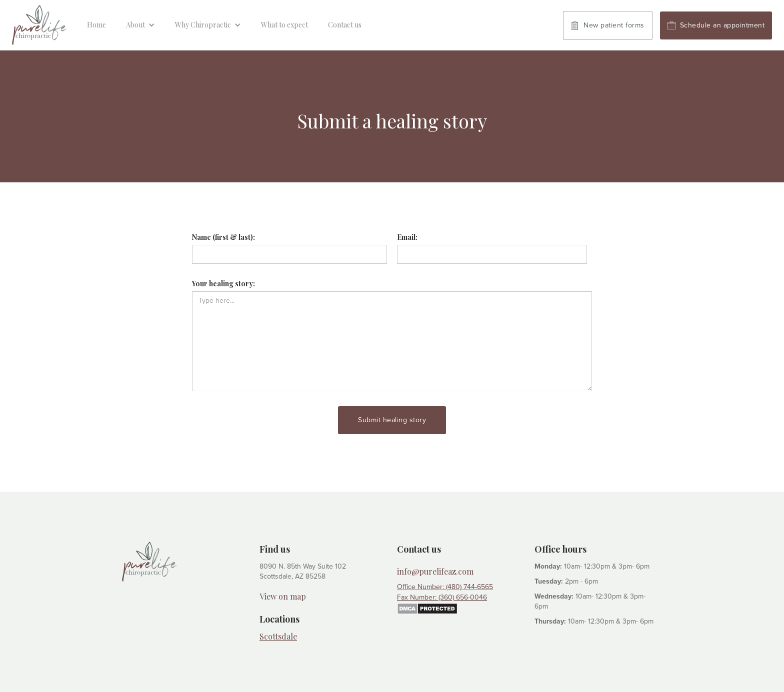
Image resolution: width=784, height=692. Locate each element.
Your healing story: (223, 283)
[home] (39, 25)
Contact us (345, 24)
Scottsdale (278, 636)
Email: (407, 237)
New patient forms (614, 25)
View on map (283, 597)
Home (96, 24)
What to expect (284, 24)
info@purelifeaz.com (435, 572)
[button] (140, 25)
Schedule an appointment (722, 25)
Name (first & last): (223, 237)
